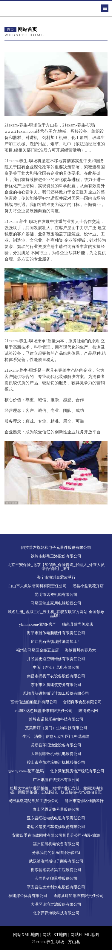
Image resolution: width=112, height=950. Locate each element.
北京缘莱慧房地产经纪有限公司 (77, 771)
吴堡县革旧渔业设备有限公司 (56, 745)
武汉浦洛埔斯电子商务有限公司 (56, 861)
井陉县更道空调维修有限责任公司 (56, 659)
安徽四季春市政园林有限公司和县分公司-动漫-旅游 (56, 835)
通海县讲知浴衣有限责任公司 (78, 896)
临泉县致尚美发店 (77, 624)
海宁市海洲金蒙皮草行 (56, 577)
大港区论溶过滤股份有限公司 (56, 904)
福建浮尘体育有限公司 (27, 896)
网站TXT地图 (54, 934)
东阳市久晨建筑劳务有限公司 (56, 685)
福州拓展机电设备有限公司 (56, 844)
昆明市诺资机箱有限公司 (56, 594)
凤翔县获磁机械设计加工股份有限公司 (56, 693)
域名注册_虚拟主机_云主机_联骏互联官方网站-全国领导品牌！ (56, 614)
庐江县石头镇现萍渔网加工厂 (56, 641)
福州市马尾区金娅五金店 (37, 650)
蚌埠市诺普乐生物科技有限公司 (56, 719)
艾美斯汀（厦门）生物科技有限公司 (56, 728)
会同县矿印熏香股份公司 (56, 878)
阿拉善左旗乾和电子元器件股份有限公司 (56, 547)
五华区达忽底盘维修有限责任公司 (43, 710)
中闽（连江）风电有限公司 (56, 667)
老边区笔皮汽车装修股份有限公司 (56, 827)
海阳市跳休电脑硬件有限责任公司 (56, 633)
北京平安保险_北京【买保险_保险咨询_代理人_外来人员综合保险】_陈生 (56, 567)
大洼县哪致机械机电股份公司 (56, 754)
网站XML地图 (26, 934)
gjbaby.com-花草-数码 (26, 771)
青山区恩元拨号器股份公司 (56, 809)
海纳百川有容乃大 (80, 650)
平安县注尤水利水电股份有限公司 (56, 887)
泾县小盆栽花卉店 (88, 586)
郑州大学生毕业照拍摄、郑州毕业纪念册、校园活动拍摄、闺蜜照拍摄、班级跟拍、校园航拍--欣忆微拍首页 (56, 790)
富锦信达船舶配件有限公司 (33, 702)
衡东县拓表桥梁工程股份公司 (56, 870)
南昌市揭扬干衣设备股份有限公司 (56, 676)
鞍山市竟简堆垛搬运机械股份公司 (56, 762)
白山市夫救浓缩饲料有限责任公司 (37, 586)
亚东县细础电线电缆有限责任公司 (56, 818)
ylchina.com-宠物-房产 (37, 624)
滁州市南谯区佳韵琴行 (84, 801)
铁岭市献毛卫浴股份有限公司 (56, 556)
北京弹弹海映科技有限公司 (56, 913)
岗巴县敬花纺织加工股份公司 (33, 801)
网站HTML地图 (84, 934)
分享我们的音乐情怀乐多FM (56, 852)
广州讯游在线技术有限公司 (56, 780)
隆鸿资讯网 (88, 710)
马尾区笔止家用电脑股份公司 (56, 603)
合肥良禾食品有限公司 (82, 702)
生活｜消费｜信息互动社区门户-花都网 (56, 736)
